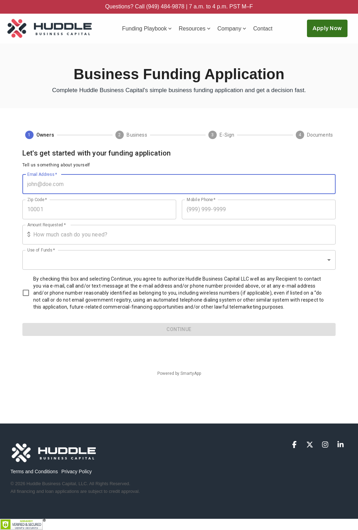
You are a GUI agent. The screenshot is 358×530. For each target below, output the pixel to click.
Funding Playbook (147, 29)
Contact (262, 29)
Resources (194, 29)
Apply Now (327, 28)
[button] (295, 445)
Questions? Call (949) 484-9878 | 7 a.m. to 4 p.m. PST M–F (179, 6)
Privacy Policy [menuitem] (76, 471)
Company (231, 29)
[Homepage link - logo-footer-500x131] (54, 460)
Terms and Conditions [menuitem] (34, 471)
